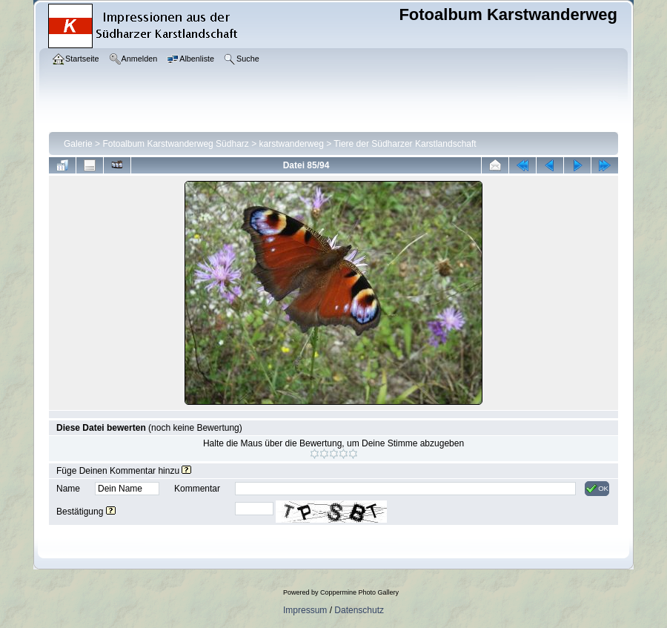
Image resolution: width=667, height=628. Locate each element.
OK (596, 489)
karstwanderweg (291, 144)
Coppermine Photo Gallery (359, 592)
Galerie (78, 144)
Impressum (305, 610)
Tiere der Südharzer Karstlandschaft (405, 144)
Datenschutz (359, 610)
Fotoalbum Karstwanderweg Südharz (175, 144)
